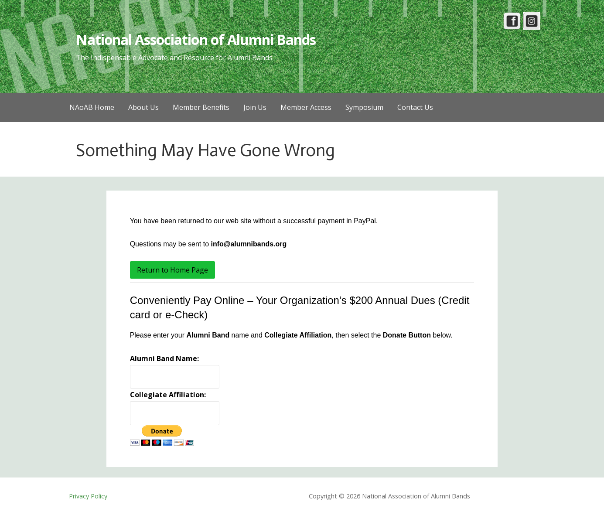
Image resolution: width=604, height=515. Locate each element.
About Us (143, 107)
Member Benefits (201, 107)
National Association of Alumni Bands (196, 39)
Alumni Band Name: (164, 358)
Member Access (305, 107)
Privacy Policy (88, 496)
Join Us (254, 107)
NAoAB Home (91, 107)
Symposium (364, 107)
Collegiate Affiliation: (168, 394)
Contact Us (415, 107)
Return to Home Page (172, 270)
